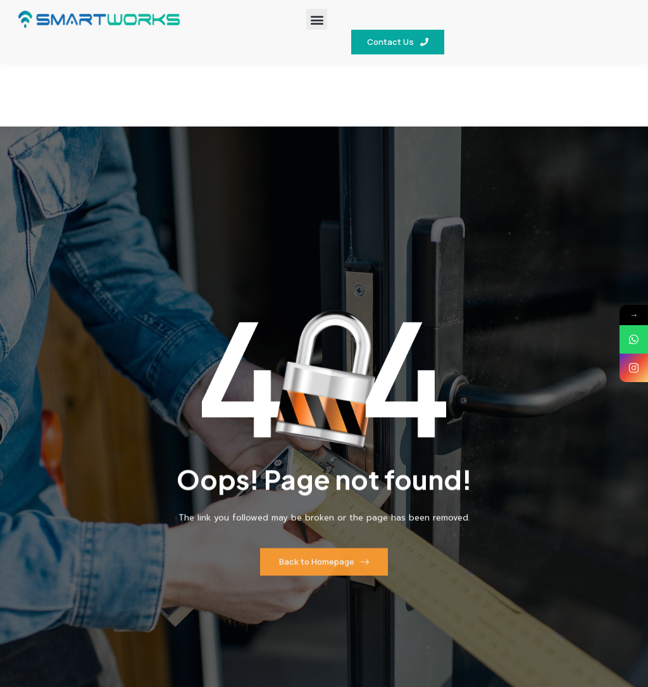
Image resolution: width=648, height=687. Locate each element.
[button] (316, 19)
